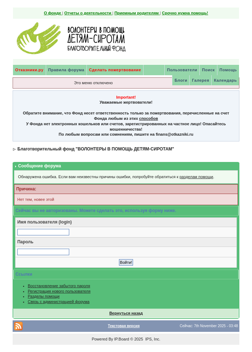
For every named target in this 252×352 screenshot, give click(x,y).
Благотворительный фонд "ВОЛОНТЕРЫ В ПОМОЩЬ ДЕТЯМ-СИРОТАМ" (95, 149)
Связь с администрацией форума (58, 301)
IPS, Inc (152, 339)
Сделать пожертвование (115, 70)
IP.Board (121, 339)
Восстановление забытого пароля (59, 286)
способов (148, 118)
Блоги (180, 80)
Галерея (200, 80)
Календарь (225, 80)
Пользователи (182, 70)
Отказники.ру (29, 70)
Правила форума (66, 70)
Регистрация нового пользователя (59, 291)
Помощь (228, 70)
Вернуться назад (126, 313)
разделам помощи (196, 177)
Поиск (208, 70)
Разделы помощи (43, 296)
